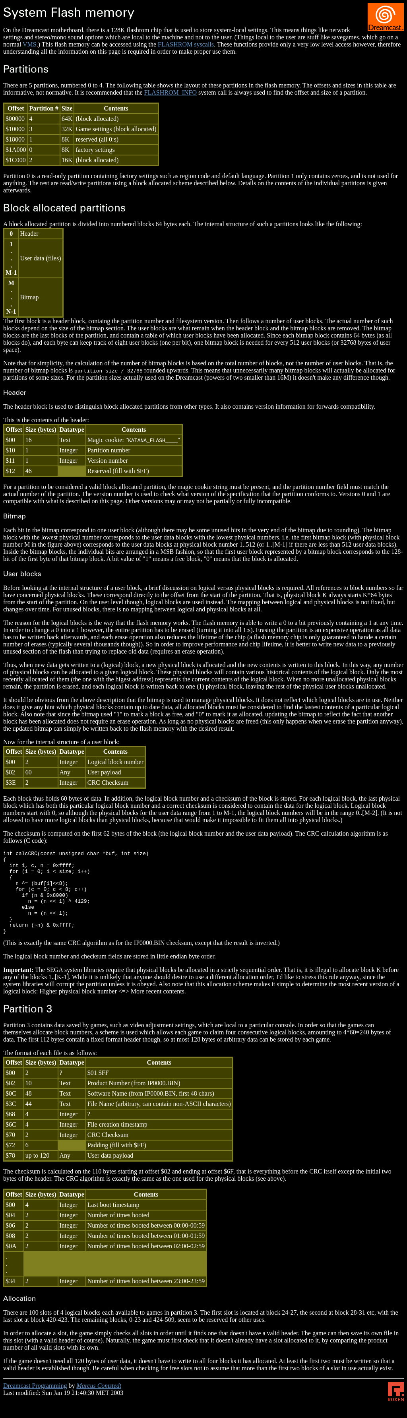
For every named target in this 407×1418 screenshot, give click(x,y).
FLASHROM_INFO (170, 92)
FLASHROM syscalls (186, 44)
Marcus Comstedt (98, 1402)
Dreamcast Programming (35, 1402)
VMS (30, 44)
